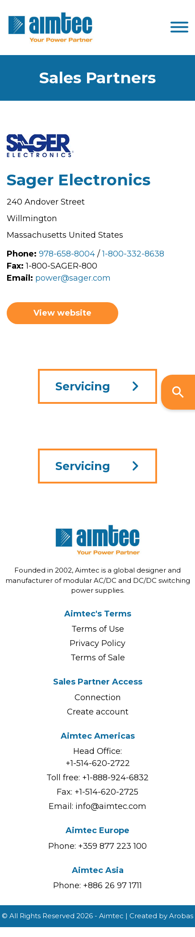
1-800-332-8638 (133, 254)
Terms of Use (97, 629)
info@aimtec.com (110, 806)
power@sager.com (73, 278)
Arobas (181, 915)
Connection (98, 697)
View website (62, 313)
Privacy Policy (97, 643)
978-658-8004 (67, 254)
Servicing (82, 386)
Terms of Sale (98, 658)
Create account (98, 712)
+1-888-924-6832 (115, 778)
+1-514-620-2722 (98, 763)
